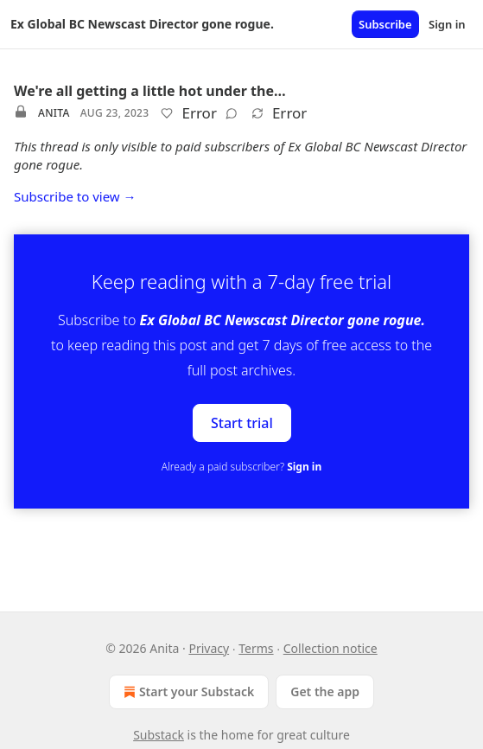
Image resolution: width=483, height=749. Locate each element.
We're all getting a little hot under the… (150, 90)
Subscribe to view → (75, 196)
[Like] (167, 113)
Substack (158, 735)
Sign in (447, 24)
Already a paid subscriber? (241, 466)
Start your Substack (187, 691)
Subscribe (385, 24)
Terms (255, 648)
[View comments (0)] (231, 113)
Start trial (242, 422)
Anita (54, 113)
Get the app (324, 691)
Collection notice (330, 648)
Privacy (208, 648)
